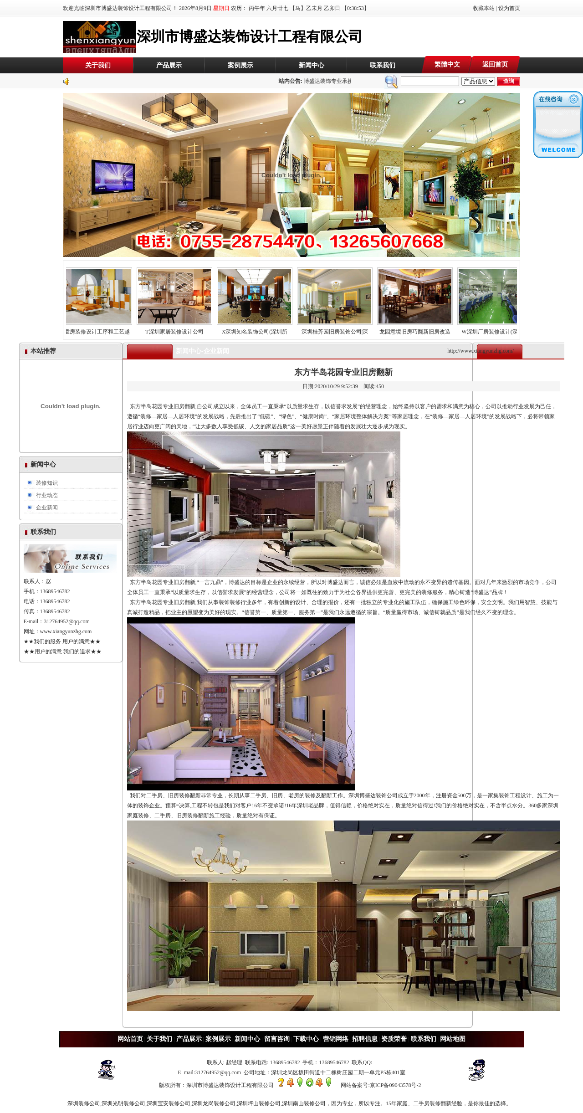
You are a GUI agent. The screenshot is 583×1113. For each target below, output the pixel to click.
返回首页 (495, 64)
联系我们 (382, 65)
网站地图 (452, 1039)
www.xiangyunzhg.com (66, 631)
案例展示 (240, 65)
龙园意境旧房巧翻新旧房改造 (419, 329)
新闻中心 (311, 65)
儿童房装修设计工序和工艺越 (99, 329)
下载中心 (306, 1039)
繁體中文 (447, 64)
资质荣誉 (394, 1039)
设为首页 (509, 8)
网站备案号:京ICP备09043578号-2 (381, 1085)
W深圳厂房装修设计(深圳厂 (499, 329)
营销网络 (335, 1039)
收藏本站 (484, 8)
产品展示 (169, 65)
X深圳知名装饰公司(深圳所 (259, 329)
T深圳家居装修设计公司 (179, 329)
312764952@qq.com (67, 621)
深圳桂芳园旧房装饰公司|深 (339, 329)
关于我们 (98, 65)
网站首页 (130, 1039)
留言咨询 (277, 1039)
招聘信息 (365, 1039)
